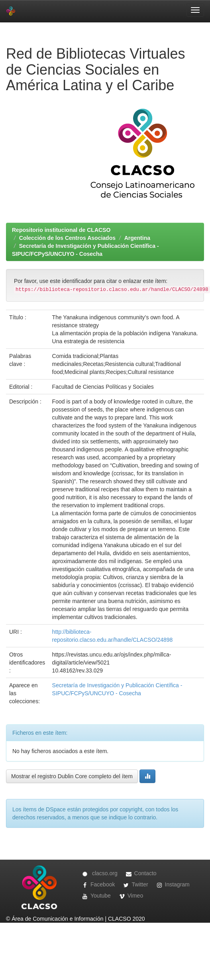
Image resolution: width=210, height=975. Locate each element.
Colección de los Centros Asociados (67, 238)
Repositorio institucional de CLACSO (61, 230)
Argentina (137, 238)
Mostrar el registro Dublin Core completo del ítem (72, 776)
